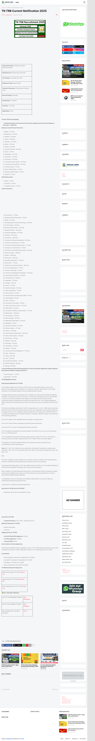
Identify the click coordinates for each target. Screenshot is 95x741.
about (63, 175)
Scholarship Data (66, 545)
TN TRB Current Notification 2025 (14, 7)
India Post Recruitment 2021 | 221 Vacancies (77, 89)
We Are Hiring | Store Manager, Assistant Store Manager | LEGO (29, 665)
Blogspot (9, 738)
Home (17, 2)
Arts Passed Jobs (66, 531)
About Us (64, 698)
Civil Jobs (64, 542)
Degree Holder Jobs (67, 559)
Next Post (54, 689)
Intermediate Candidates (68, 551)
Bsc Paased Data (66, 562)
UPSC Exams (65, 525)
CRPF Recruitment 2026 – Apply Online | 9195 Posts (10, 665)
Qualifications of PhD (67, 553)
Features (64, 569)
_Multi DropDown (66, 570)
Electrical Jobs (65, 537)
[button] (84, 2)
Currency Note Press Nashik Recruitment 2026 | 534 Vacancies (48, 666)
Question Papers (66, 701)
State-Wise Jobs (66, 703)
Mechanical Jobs (66, 539)
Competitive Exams (67, 523)
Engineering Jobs (66, 556)
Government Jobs (66, 699)
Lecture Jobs (65, 520)
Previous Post (5, 689)
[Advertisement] (32, 53)
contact (64, 176)
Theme (22, 738)
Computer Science (66, 534)
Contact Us (75, 738)
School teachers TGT (67, 548)
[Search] (71, 350)
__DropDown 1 (65, 572)
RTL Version (83, 738)
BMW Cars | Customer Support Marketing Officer (77, 97)
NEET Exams (65, 528)
